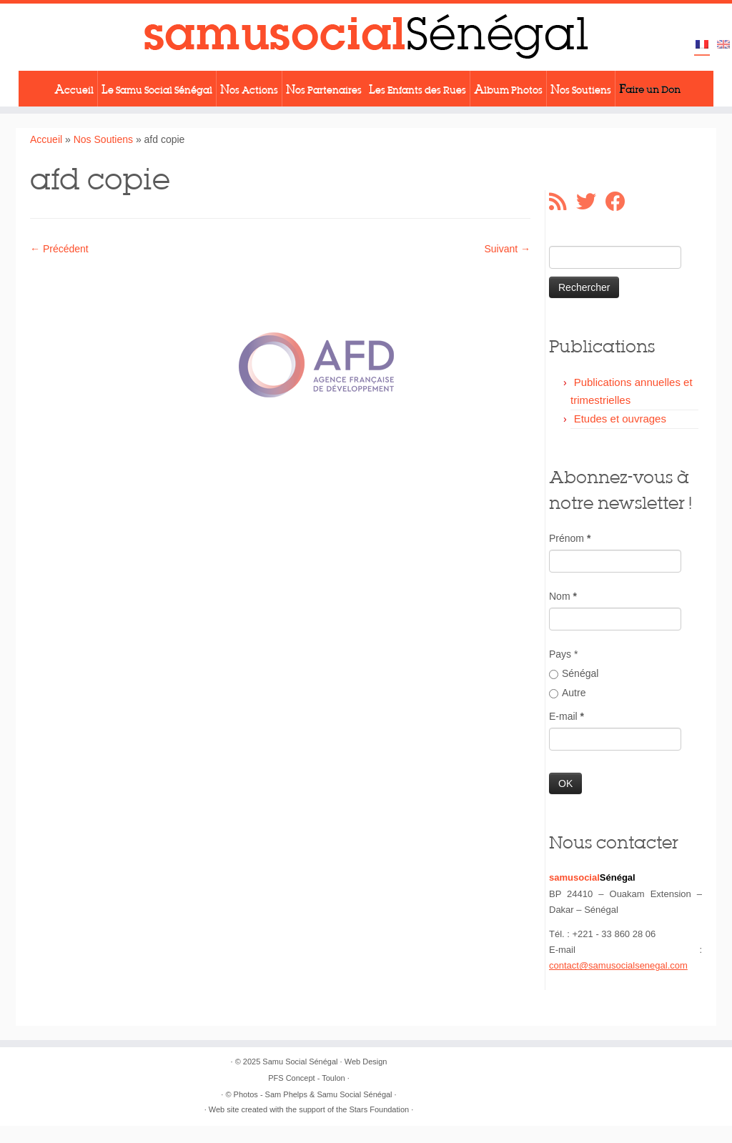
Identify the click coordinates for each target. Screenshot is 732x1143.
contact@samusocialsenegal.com (618, 965)
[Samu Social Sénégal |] (366, 37)
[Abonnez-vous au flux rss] (562, 202)
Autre (567, 692)
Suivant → (507, 248)
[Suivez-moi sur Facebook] (620, 202)
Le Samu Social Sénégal (157, 88)
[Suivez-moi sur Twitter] (590, 202)
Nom (563, 596)
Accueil (74, 88)
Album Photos (508, 88)
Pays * (563, 654)
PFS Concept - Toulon (306, 1078)
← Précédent (59, 248)
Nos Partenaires (324, 88)
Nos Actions (249, 88)
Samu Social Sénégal (299, 1061)
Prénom (569, 538)
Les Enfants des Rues (417, 88)
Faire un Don (650, 88)
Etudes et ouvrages (620, 418)
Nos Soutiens (580, 88)
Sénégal (573, 673)
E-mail (566, 716)
